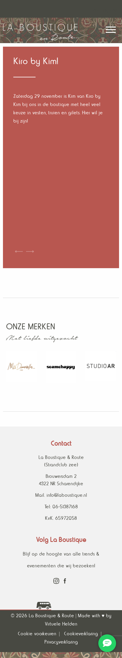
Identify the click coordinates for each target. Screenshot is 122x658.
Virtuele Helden (61, 624)
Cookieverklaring (81, 634)
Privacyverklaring (61, 642)
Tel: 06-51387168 (61, 507)
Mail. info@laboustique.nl (61, 495)
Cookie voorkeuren (37, 634)
